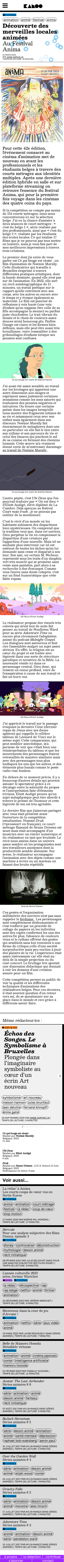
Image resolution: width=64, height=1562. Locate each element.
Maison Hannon (14, 1102)
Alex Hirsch (39, 1506)
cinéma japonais (45, 1355)
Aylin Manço (31, 1408)
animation (11, 20)
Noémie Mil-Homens (36, 1219)
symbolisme (12, 1097)
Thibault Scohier (37, 1371)
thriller (50, 1290)
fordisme (27, 919)
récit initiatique (15, 1255)
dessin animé (33, 1250)
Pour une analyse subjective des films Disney (31, 1261)
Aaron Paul (47, 1440)
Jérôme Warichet (40, 1300)
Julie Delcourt (35, 1260)
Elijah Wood (23, 1473)
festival (38, 20)
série (37, 1323)
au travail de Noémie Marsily (25, 450)
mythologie (12, 1250)
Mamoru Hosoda (15, 1365)
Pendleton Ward (25, 1539)
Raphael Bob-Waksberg (20, 1440)
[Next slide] (60, 1076)
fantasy (31, 1398)
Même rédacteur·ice (21, 1020)
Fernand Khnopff (35, 1107)
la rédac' (23, 1209)
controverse (25, 1245)
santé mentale (25, 1435)
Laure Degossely (34, 1333)
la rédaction (32, 1556)
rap (43, 1285)
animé (25, 20)
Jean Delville (12, 1107)
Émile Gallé (11, 1112)
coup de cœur (43, 1209)
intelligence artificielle (31, 1360)
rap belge (10, 1290)
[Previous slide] (2, 1076)
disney (8, 1245)
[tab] (22, 1127)
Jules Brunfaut (38, 1102)
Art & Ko (10, 1027)
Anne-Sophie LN (15, 57)
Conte (8, 1360)
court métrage (43, 1204)
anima (51, 20)
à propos (10, 1556)
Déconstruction (48, 1245)
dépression (47, 1435)
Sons (8, 1280)
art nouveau (32, 1097)
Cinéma (10, 15)
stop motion (13, 1214)
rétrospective (29, 1285)
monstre (21, 1506)
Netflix (25, 1290)
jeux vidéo (51, 1323)
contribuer (53, 1556)
